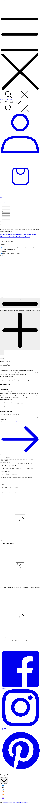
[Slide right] (0, 224)
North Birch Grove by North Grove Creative (10, 802)
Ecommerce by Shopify (24, 802)
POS (18, 802)
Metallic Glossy (11, 253)
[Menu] (20, 53)
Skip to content (3, 0)
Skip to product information (5, 202)
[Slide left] (0, 221)
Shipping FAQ (19, 421)
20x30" (8, 249)
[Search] (20, 95)
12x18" (9, 247)
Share (1, 358)
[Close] (0, 454)
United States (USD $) (4, 779)
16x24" (25, 247)
